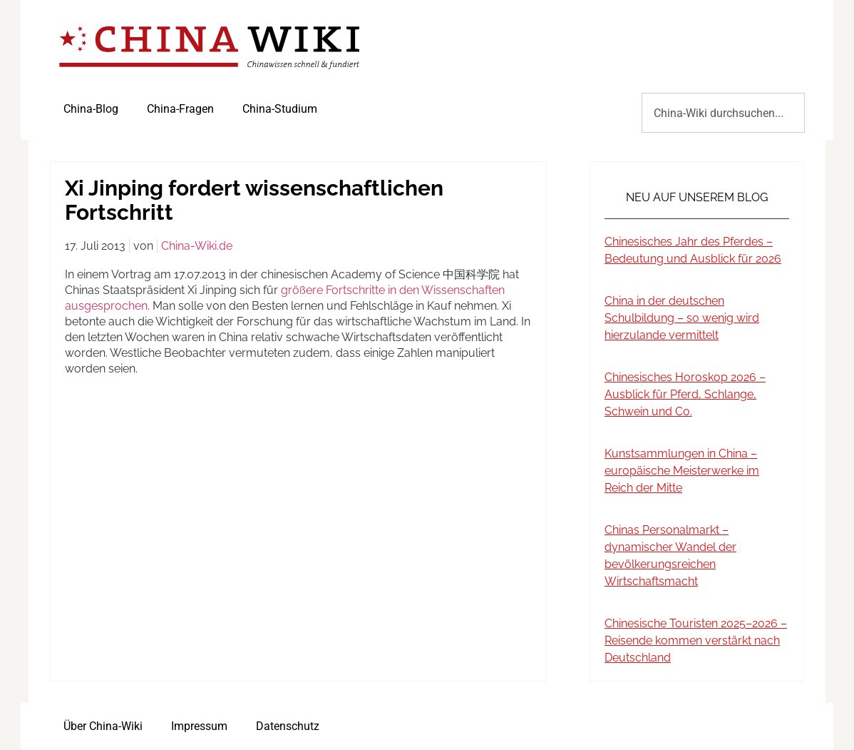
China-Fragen (180, 109)
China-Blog (90, 109)
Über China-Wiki (103, 726)
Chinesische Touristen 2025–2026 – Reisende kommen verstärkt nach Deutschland (696, 640)
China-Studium (279, 109)
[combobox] (723, 113)
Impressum (199, 726)
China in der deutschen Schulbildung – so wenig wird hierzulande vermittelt (682, 318)
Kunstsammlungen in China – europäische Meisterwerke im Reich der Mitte (682, 471)
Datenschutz (287, 726)
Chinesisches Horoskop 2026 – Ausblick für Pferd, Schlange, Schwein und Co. (685, 394)
